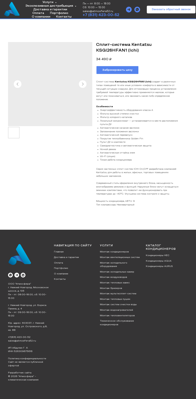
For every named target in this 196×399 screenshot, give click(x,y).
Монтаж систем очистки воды (118, 305)
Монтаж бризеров (111, 288)
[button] (171, 9)
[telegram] (129, 9)
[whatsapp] (137, 9)
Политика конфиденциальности (27, 359)
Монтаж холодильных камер (117, 272)
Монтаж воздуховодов (113, 277)
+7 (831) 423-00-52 (101, 15)
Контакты (64, 16)
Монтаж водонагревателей (116, 310)
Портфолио (59, 13)
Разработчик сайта (19, 373)
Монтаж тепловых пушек (115, 299)
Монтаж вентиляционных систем (120, 257)
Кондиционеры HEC (157, 255)
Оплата (38, 13)
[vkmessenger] (23, 275)
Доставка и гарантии (50, 9)
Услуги (48, 2)
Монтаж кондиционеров (114, 252)
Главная (59, 252)
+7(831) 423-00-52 (19, 337)
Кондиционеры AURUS (159, 266)
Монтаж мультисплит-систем (118, 294)
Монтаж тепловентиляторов (117, 316)
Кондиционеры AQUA (159, 261)
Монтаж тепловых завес (115, 283)
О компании (41, 16)
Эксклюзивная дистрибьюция (49, 6)
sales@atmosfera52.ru (22, 341)
